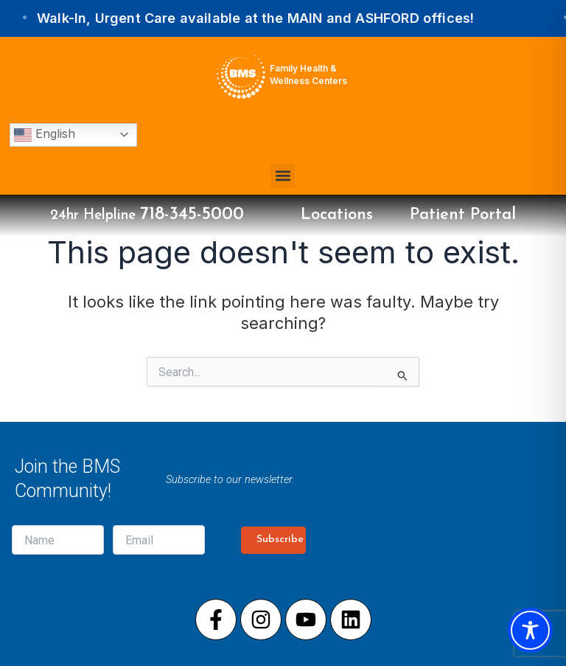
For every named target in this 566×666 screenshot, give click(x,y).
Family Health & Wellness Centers (308, 74)
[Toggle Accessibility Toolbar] (530, 630)
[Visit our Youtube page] (305, 619)
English (44, 135)
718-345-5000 (192, 214)
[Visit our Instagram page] (261, 619)
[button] (282, 176)
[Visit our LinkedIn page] (350, 619)
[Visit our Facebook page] (216, 619)
